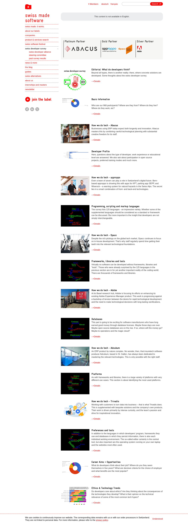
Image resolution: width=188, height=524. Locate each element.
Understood (157, 519)
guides (28, 72)
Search (155, 4)
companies (30, 35)
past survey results (37, 58)
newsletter (29, 89)
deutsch (105, 4)
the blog (28, 67)
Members (94, 4)
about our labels (32, 31)
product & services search (37, 40)
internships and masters (36, 85)
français (114, 4)
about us (29, 80)
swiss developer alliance (40, 52)
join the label (41, 99)
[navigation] (50, 11)
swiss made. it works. (34, 26)
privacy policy (102, 520)
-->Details (95, 81)
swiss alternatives (33, 76)
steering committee (37, 55)
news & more (31, 63)
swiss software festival (35, 44)
